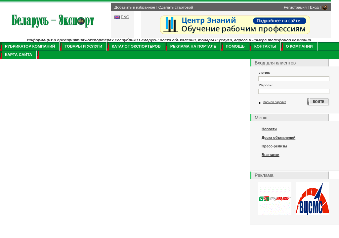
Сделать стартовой (175, 7)
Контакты (265, 46)
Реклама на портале (193, 46)
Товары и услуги (83, 46)
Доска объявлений (278, 137)
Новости (269, 129)
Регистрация (295, 7)
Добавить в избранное (134, 7)
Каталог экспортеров (136, 46)
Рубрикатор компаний (30, 46)
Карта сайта (18, 54)
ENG (125, 17)
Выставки (270, 155)
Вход (314, 7)
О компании (299, 46)
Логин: (264, 72)
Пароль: (266, 85)
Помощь (235, 46)
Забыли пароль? (274, 102)
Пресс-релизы (274, 146)
